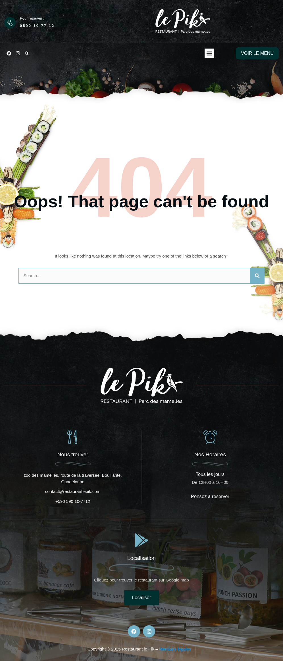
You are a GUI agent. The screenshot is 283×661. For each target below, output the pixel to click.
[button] (26, 53)
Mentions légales (175, 649)
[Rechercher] (257, 275)
